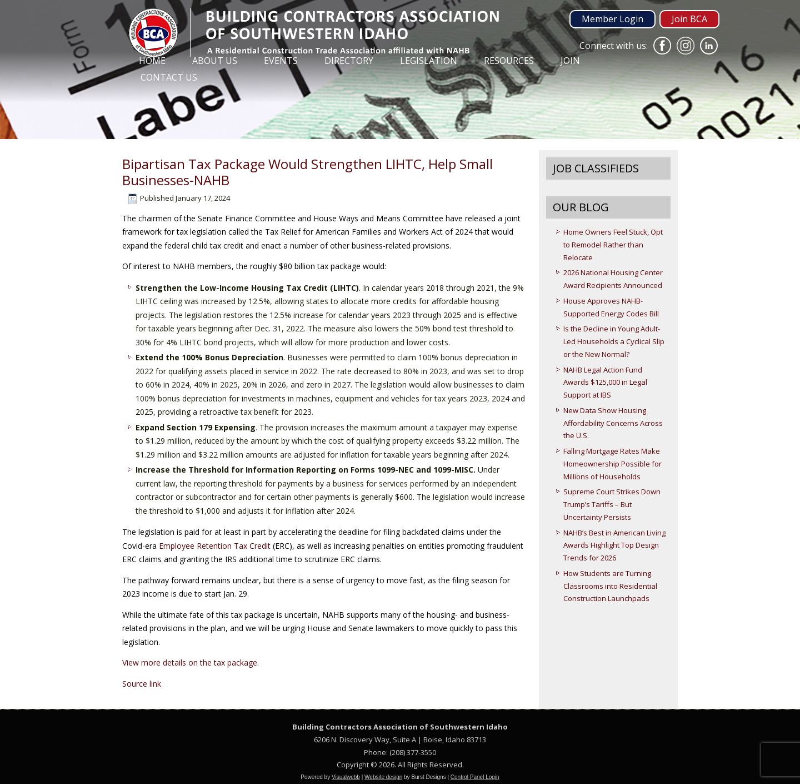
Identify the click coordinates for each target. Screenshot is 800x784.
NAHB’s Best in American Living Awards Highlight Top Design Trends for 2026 (614, 545)
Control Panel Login (475, 777)
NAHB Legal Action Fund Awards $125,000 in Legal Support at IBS (605, 382)
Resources (509, 60)
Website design (383, 777)
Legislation (428, 60)
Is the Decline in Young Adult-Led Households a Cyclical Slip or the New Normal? (613, 341)
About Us (214, 60)
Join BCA (689, 19)
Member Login (612, 19)
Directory (348, 60)
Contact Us (169, 77)
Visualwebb (346, 777)
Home (152, 60)
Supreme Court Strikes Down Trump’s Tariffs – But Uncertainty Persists (612, 504)
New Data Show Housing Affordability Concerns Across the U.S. (613, 423)
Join (570, 60)
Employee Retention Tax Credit (216, 545)
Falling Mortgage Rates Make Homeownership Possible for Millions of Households (612, 464)
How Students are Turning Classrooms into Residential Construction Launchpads (610, 586)
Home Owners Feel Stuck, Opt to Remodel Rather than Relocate (613, 244)
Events (281, 60)
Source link (141, 683)
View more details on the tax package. (190, 662)
